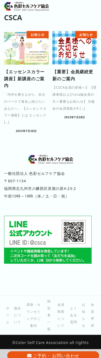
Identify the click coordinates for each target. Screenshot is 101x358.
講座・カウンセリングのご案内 (33, 315)
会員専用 (92, 315)
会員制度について (60, 315)
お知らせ (83, 315)
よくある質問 (73, 315)
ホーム (8, 315)
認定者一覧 (49, 315)
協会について (17, 315)
